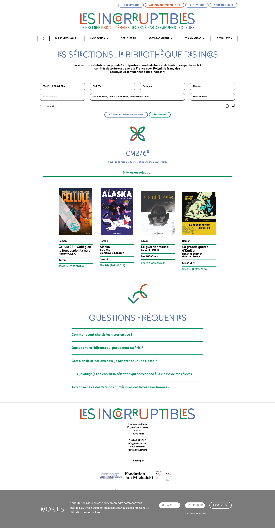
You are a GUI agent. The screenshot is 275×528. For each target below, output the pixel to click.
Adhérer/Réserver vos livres (164, 5)
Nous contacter (131, 5)
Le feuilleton (224, 38)
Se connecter (197, 5)
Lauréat (49, 106)
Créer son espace (223, 5)
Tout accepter (169, 505)
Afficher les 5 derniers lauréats (126, 114)
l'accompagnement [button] (158, 38)
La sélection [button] (97, 38)
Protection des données (195, 513)
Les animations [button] (192, 38)
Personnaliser (220, 505)
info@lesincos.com (137, 443)
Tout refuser (195, 505)
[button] (76, 228)
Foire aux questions (137, 450)
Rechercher (160, 114)
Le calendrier (127, 38)
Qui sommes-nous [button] (65, 38)
